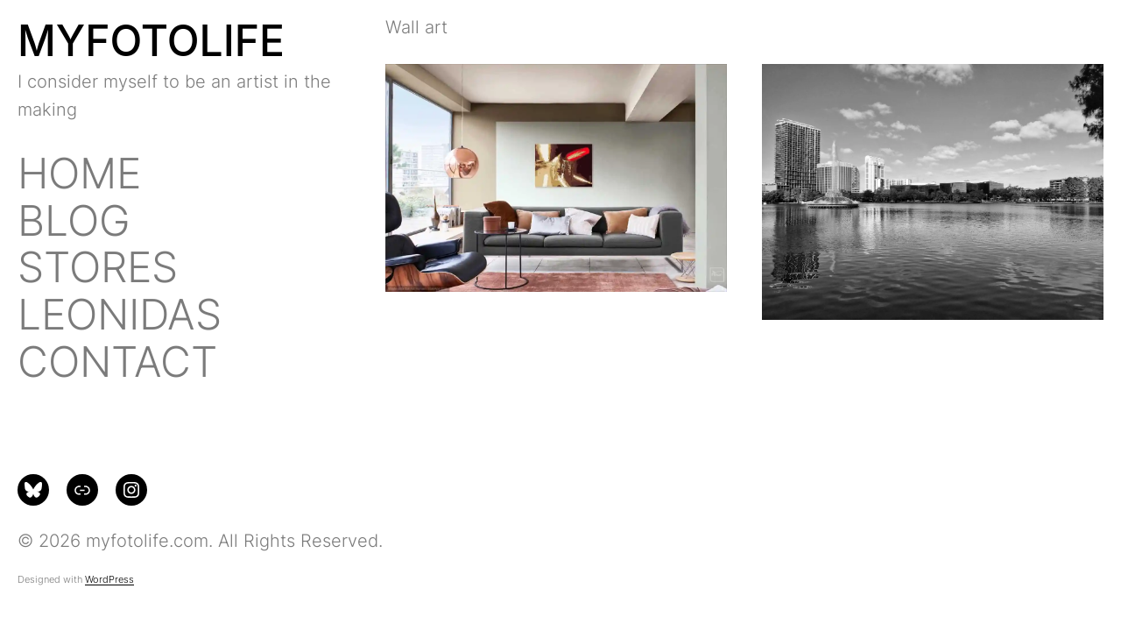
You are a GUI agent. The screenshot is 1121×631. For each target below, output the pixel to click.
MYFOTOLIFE (151, 41)
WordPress (109, 579)
